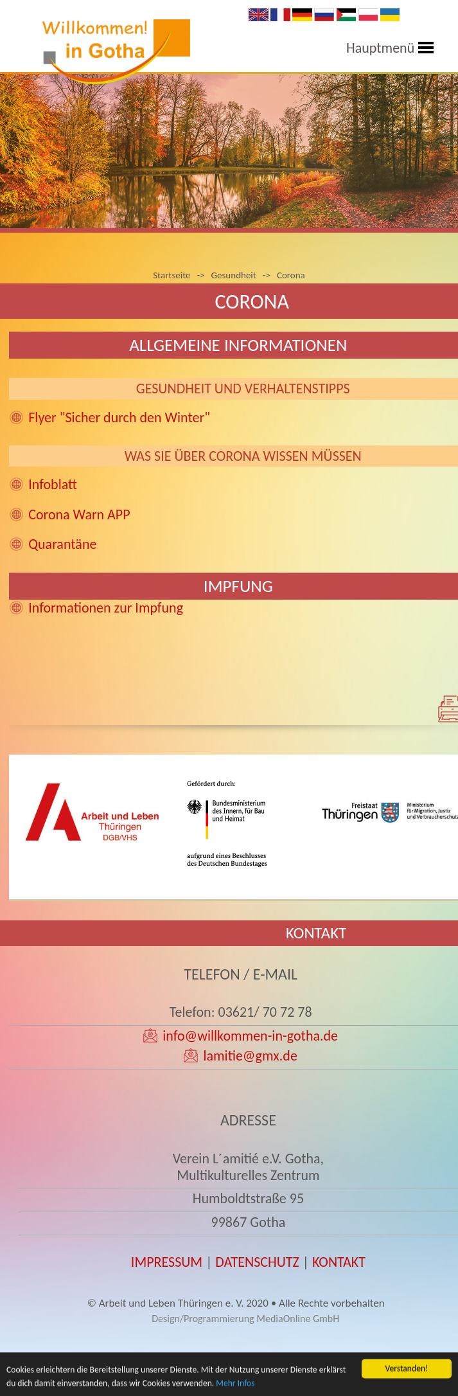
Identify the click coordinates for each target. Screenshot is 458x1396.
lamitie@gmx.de (250, 1055)
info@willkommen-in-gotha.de (250, 1035)
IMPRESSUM (166, 1262)
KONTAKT (339, 1262)
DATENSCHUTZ (257, 1262)
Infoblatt (52, 484)
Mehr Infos (235, 1386)
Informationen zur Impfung (105, 607)
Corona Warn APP (79, 514)
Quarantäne (62, 544)
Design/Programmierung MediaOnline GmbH (245, 1318)
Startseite (171, 275)
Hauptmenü (380, 48)
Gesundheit (233, 275)
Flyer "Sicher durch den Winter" (119, 417)
